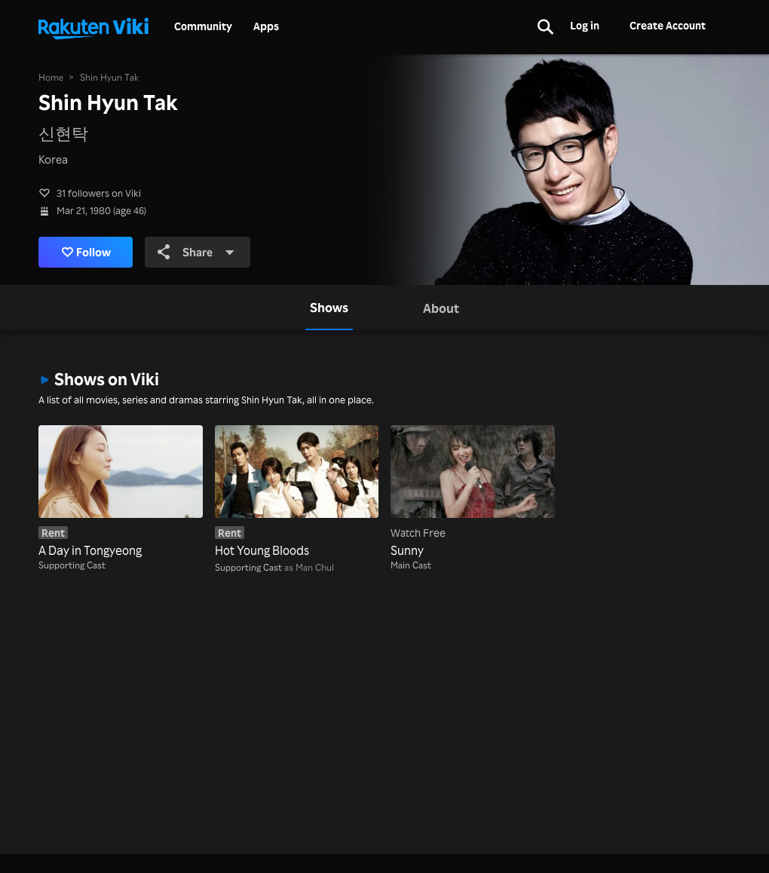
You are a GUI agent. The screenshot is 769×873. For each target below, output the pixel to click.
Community (203, 26)
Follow (86, 252)
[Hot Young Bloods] (297, 492)
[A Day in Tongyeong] (120, 492)
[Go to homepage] (93, 27)
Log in (584, 25)
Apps (266, 26)
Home (50, 77)
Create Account (668, 25)
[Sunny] (473, 492)
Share (196, 251)
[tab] (329, 307)
